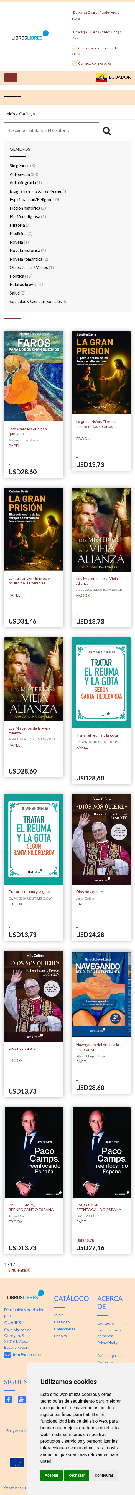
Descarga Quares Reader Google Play (97, 33)
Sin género (22, 165)
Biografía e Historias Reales (39, 191)
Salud (18, 292)
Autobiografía (26, 182)
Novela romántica (29, 258)
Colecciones (64, 1328)
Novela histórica (28, 250)
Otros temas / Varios (32, 267)
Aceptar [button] (51, 1475)
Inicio (10, 113)
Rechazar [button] (76, 1475)
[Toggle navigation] (10, 77)
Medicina (21, 233)
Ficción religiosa (28, 216)
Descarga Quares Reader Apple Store (95, 14)
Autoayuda (24, 174)
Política (21, 275)
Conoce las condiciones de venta (95, 50)
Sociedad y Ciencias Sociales (39, 301)
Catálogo (62, 1321)
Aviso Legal (107, 1355)
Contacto (105, 1323)
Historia (20, 225)
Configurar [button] (104, 1475)
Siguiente (17, 1269)
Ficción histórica (28, 208)
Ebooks (60, 1335)
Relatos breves (26, 284)
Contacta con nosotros (92, 63)
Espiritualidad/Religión (35, 199)
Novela (19, 241)
